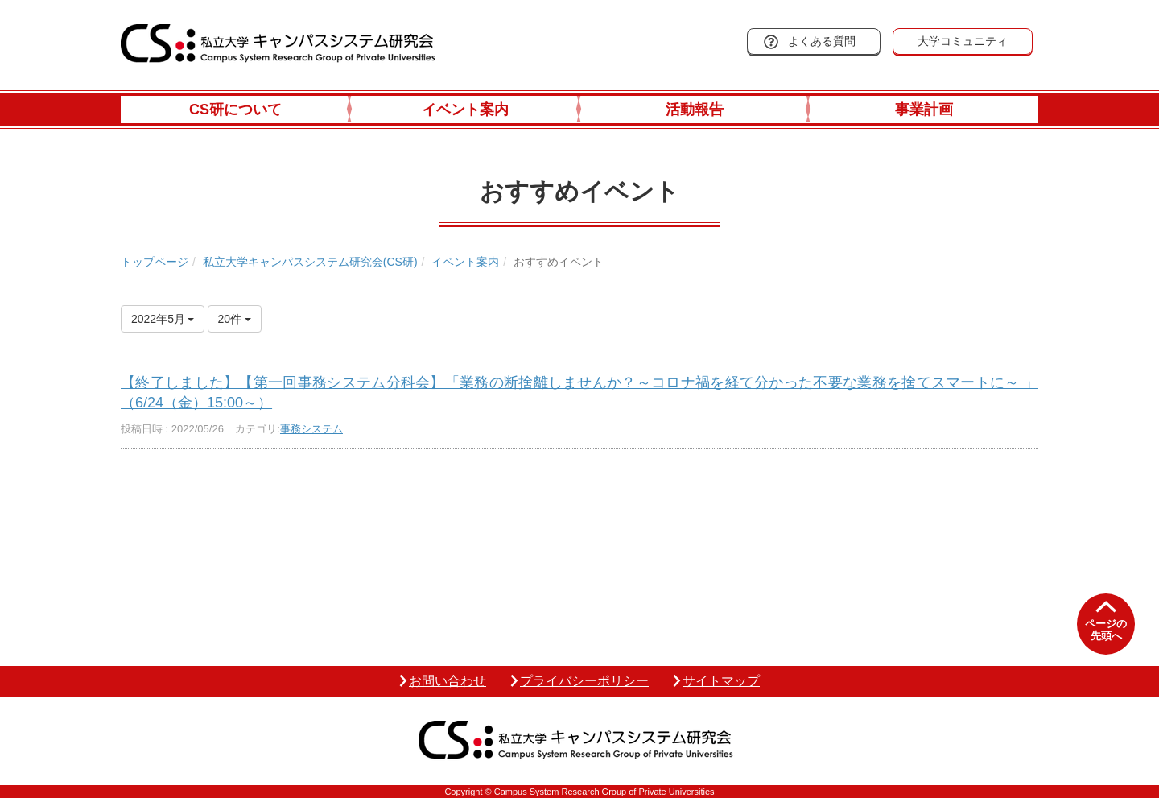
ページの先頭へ (1106, 630)
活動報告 (695, 109)
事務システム (311, 429)
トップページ (154, 261)
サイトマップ (721, 681)
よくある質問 (822, 41)
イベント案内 (465, 109)
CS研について (235, 109)
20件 (234, 318)
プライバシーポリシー (584, 681)
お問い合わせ (447, 681)
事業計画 (924, 109)
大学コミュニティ (963, 41)
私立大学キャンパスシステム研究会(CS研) (310, 261)
